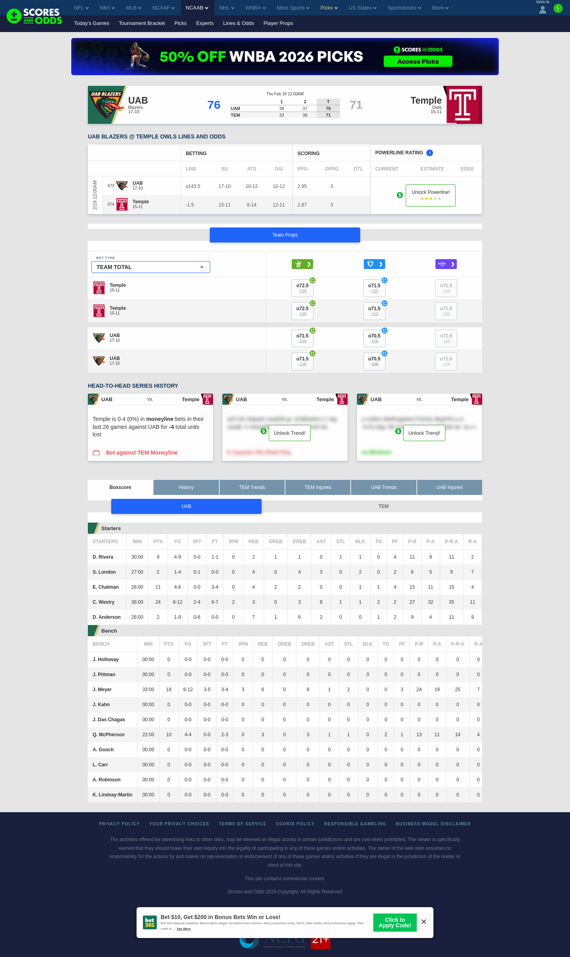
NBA (107, 8)
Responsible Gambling (355, 824)
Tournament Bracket (142, 23)
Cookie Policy (295, 824)
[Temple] (141, 201)
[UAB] (138, 183)
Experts (205, 23)
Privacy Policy (119, 824)
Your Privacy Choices (179, 824)
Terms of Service (243, 824)
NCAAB (197, 8)
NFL (81, 8)
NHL (226, 8)
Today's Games (91, 23)
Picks (181, 23)
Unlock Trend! (290, 433)
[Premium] (558, 11)
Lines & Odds (238, 23)
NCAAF (163, 8)
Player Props (278, 23)
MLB (133, 8)
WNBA (255, 8)
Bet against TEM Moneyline (142, 452)
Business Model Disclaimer (433, 824)
